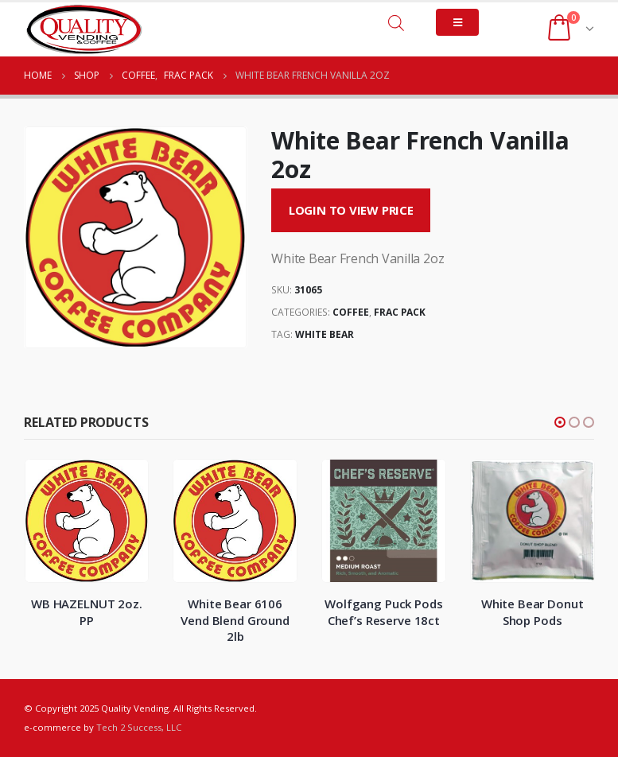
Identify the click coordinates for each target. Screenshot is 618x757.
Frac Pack (400, 312)
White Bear (324, 334)
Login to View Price (351, 210)
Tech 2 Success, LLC (138, 727)
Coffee (350, 312)
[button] (560, 422)
